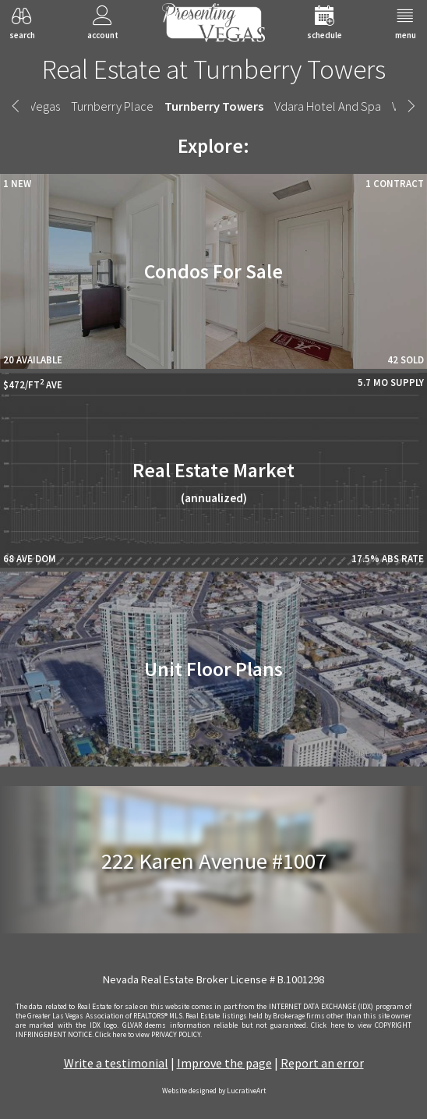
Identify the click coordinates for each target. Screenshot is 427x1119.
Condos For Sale (213, 271)
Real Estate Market (213, 481)
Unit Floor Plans (213, 669)
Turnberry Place (112, 106)
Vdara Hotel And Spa (327, 106)
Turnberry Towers (213, 106)
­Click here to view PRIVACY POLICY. (148, 1034)
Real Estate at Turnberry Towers (214, 69)
